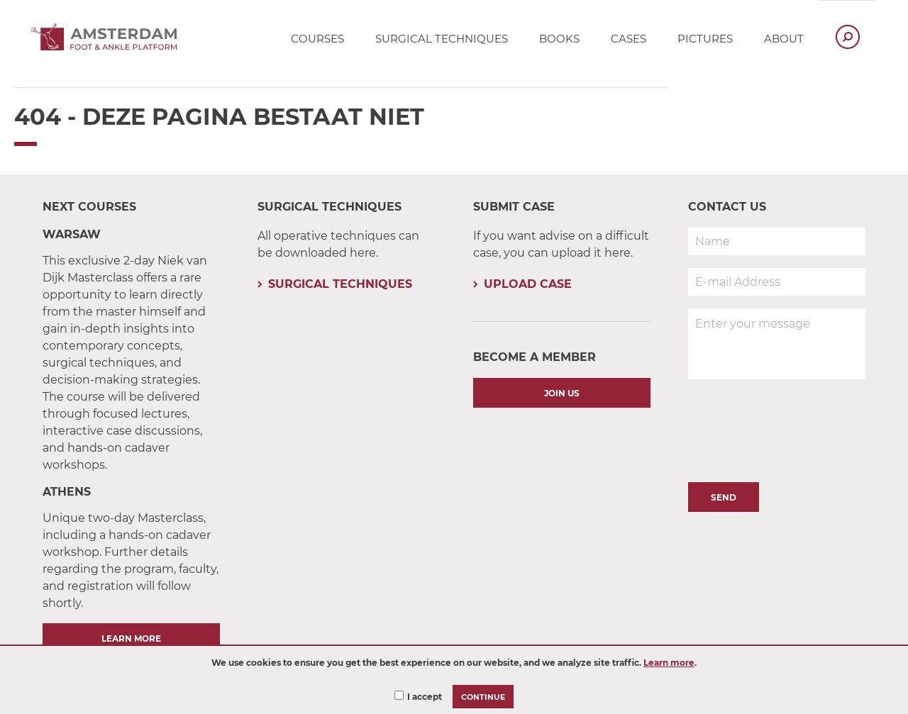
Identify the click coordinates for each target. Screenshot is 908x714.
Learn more (668, 662)
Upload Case (528, 284)
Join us (562, 393)
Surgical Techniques (340, 284)
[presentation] (796, 426)
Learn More (131, 638)
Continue (483, 697)
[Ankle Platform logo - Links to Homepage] (108, 46)
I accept (424, 696)
